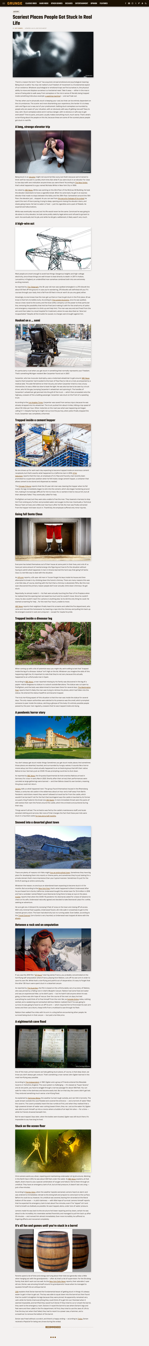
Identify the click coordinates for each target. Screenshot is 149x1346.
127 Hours (38, 975)
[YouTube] (129, 3)
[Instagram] (132, 3)
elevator (32, 177)
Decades (69, 3)
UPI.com (20, 577)
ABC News (29, 190)
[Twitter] (136, 3)
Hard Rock (43, 3)
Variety (18, 789)
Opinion (94, 3)
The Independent (32, 1082)
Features (104, 3)
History (16, 11)
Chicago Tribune (25, 486)
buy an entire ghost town (60, 872)
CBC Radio (50, 800)
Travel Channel (24, 915)
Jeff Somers (19, 28)
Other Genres (56, 3)
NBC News (86, 378)
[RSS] (146, 3)
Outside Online (73, 999)
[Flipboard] (139, 3)
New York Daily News (57, 1281)
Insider (18, 897)
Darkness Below (34, 1098)
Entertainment (81, 3)
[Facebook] (125, 3)
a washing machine (52, 96)
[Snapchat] (142, 3)
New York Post (44, 888)
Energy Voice (30, 1192)
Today (80, 1319)
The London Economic (60, 300)
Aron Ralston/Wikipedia (83, 969)
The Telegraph (33, 287)
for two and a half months (45, 816)
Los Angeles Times (36, 402)
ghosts (17, 918)
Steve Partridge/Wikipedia (83, 1066)
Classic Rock (31, 3)
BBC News (29, 682)
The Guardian (32, 988)
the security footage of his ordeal (71, 198)
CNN (16, 1292)
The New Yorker (81, 182)
